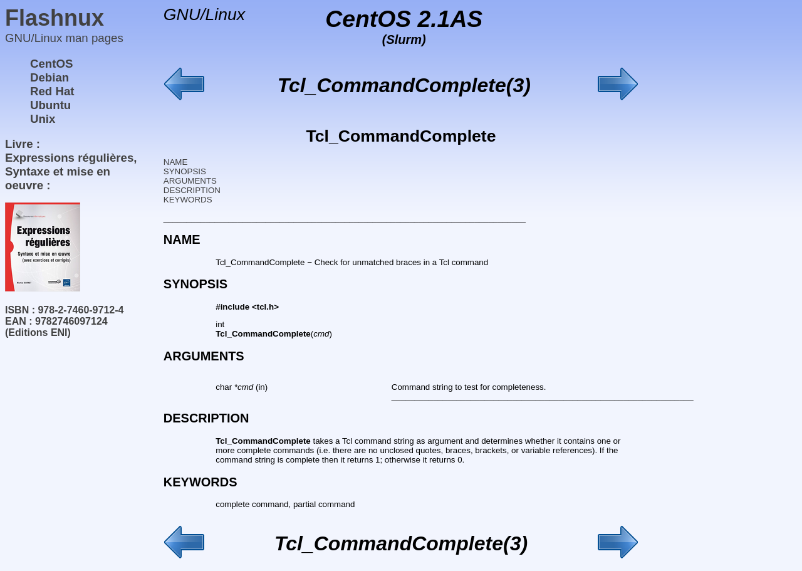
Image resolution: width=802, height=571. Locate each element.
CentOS (51, 63)
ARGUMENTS (190, 181)
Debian (49, 77)
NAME (176, 162)
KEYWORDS (188, 199)
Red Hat (52, 91)
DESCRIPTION (192, 190)
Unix (42, 118)
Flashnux (54, 18)
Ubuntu (50, 105)
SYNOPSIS (185, 171)
